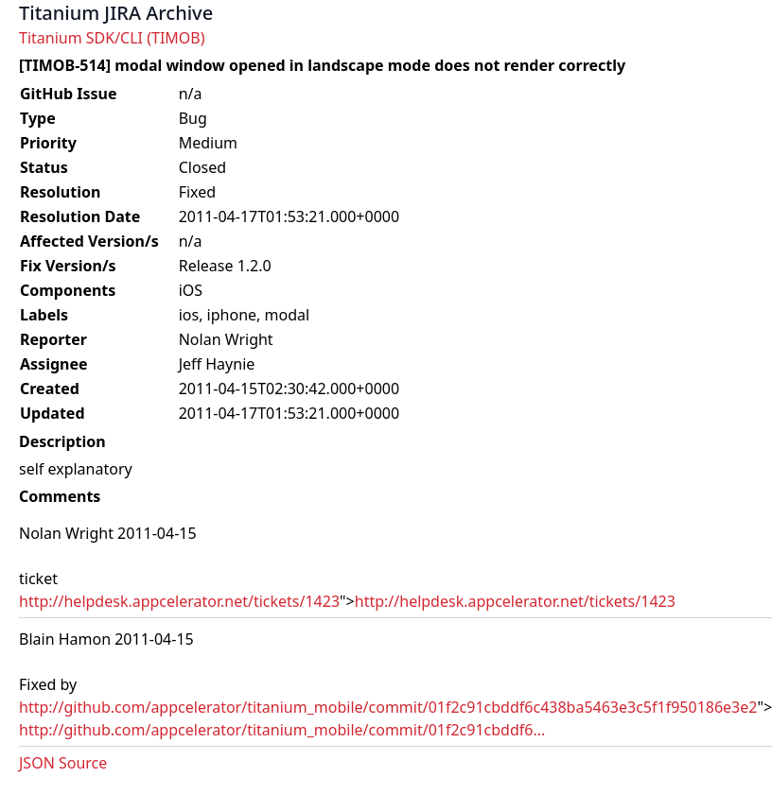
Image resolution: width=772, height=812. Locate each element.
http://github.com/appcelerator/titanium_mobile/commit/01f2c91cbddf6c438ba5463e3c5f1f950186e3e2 (388, 707)
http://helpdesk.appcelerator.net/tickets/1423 (179, 601)
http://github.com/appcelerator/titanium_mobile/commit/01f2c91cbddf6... (282, 729)
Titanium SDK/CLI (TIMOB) (112, 37)
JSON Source (63, 762)
